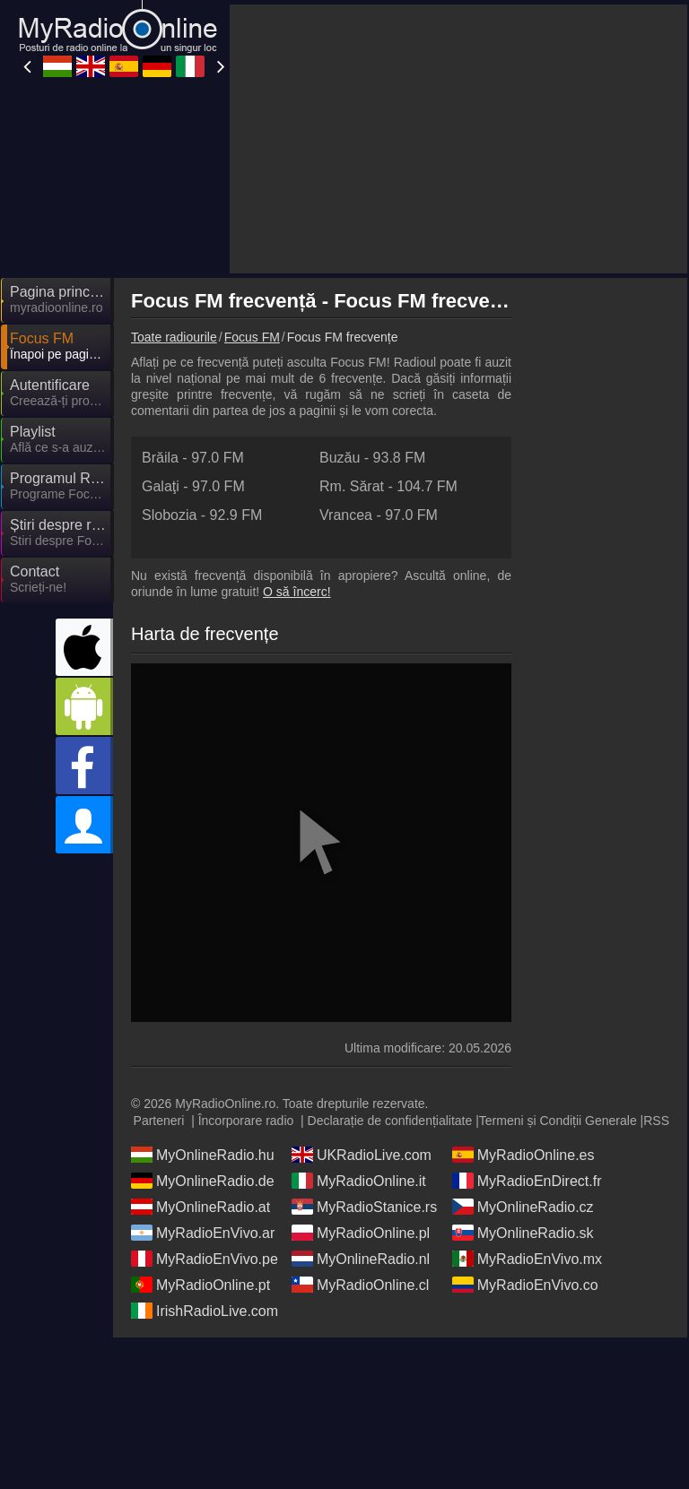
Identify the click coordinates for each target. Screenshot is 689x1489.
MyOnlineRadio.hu (203, 1155)
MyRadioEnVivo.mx (527, 1259)
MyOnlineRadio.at (200, 1207)
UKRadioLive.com (362, 1155)
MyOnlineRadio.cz (523, 1207)
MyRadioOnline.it (359, 1181)
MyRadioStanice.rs (364, 1207)
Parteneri (159, 1120)
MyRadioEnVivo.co (525, 1285)
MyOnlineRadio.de (203, 1181)
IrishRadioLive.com (204, 1311)
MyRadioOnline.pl (361, 1233)
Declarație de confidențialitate (390, 1120)
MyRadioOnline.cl (360, 1285)
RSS (656, 1120)
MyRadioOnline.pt (200, 1285)
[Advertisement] (458, 138)
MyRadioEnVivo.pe (204, 1259)
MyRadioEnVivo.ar (203, 1233)
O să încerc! (296, 591)
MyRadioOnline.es (523, 1155)
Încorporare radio (246, 1120)
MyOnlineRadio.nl (361, 1259)
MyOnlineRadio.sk (523, 1233)
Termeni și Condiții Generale (558, 1120)
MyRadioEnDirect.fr (527, 1181)
